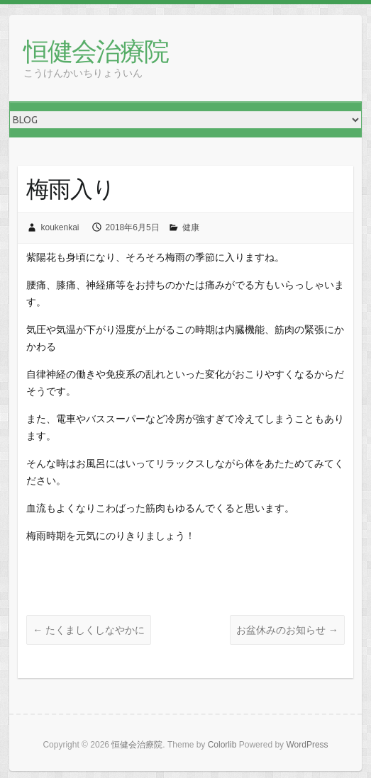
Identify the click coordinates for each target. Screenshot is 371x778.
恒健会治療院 (95, 50)
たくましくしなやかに (89, 630)
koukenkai (59, 227)
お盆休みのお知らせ (287, 630)
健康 (190, 227)
